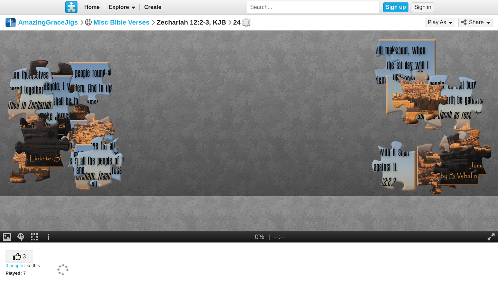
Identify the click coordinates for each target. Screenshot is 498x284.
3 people (14, 265)
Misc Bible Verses (121, 22)
